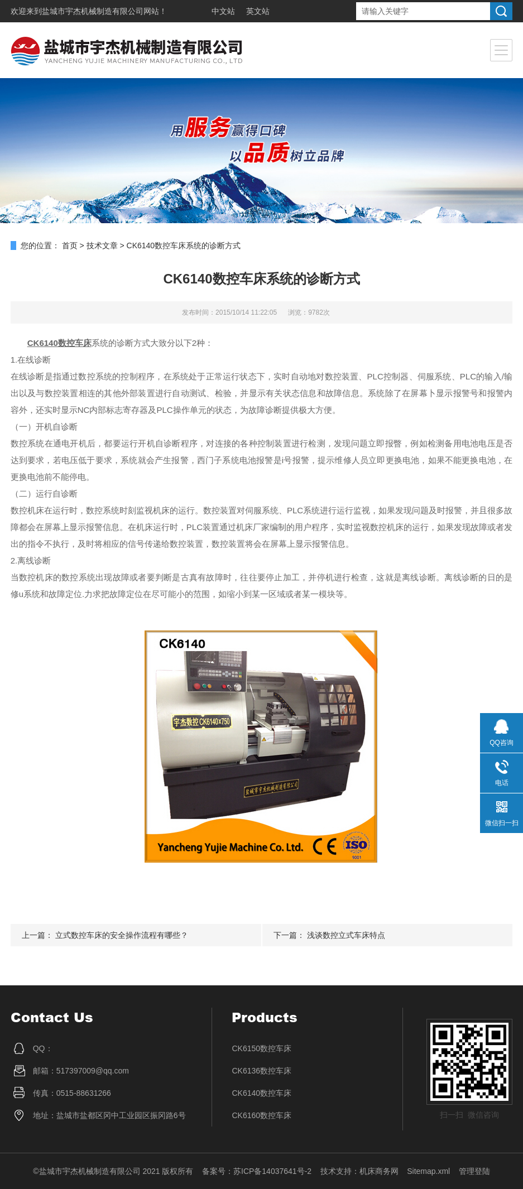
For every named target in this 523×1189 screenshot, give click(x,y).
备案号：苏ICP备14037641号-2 (256, 1171)
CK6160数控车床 (261, 1115)
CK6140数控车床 (261, 1093)
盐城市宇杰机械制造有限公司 (92, 11)
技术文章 (102, 245)
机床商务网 (379, 1171)
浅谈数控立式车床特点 (346, 935)
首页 (70, 245)
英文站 (258, 11)
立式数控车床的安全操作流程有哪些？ (121, 935)
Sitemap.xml (428, 1171)
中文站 (223, 11)
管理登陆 (474, 1171)
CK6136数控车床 (261, 1070)
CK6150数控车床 (261, 1048)
